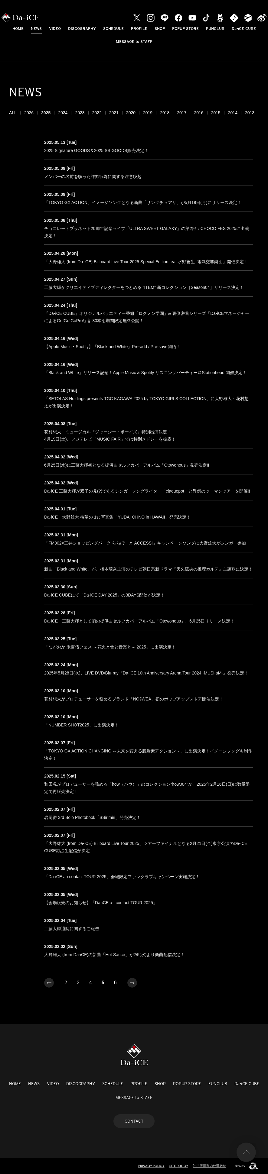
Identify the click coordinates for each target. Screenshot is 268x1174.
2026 (29, 112)
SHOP (160, 28)
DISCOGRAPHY (82, 28)
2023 (79, 112)
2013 (249, 112)
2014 (232, 112)
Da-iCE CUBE (244, 28)
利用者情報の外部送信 (209, 1165)
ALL (13, 112)
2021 (114, 112)
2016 (198, 112)
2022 (97, 112)
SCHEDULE (113, 28)
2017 (181, 112)
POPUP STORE (185, 28)
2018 (164, 112)
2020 (131, 112)
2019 (147, 112)
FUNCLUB (215, 28)
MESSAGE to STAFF (134, 41)
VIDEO (55, 28)
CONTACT (134, 1121)
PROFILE (139, 28)
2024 (62, 112)
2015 (216, 112)
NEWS (36, 28)
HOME (18, 28)
